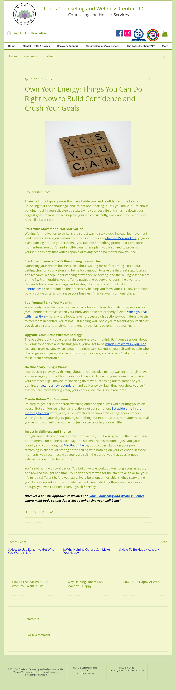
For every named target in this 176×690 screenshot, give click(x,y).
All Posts (12, 56)
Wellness (49, 56)
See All (164, 541)
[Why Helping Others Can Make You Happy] (88, 562)
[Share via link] (51, 511)
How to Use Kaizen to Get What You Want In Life (30, 584)
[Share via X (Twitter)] (34, 511)
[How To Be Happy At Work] (143, 562)
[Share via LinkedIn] (43, 511)
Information (31, 56)
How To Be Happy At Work (141, 582)
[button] (165, 33)
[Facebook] (119, 33)
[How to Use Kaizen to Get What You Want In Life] (32, 562)
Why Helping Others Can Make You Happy (85, 584)
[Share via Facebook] (26, 511)
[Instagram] (127, 33)
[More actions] (149, 79)
